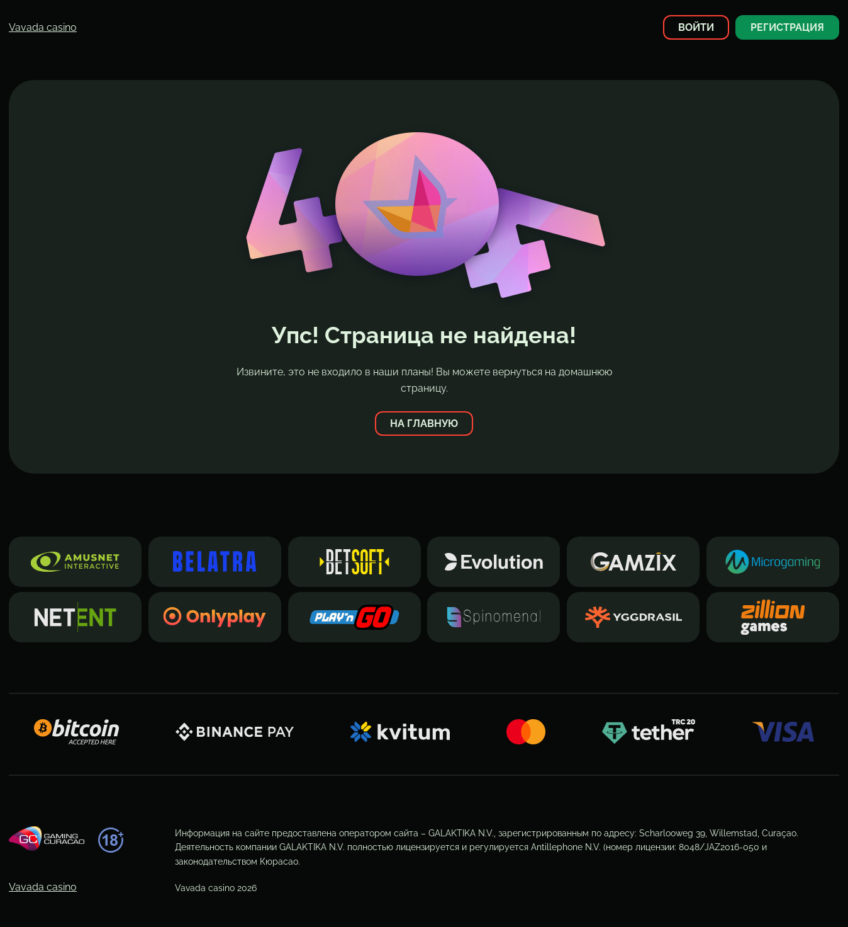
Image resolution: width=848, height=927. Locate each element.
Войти (696, 27)
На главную (424, 423)
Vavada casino (43, 27)
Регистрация (787, 27)
